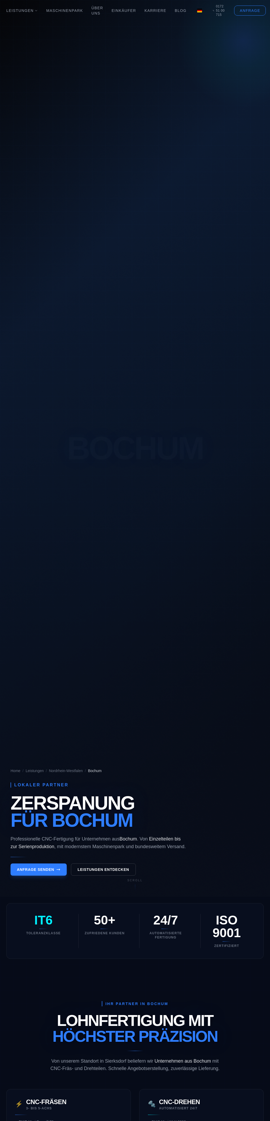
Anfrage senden (38, 873)
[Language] (199, 10)
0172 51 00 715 (219, 10)
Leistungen (22, 10)
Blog (181, 10)
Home (15, 771)
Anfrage (250, 10)
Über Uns (97, 10)
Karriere (155, 10)
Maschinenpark (64, 10)
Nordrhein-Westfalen (66, 771)
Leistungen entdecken (103, 873)
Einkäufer (124, 10)
